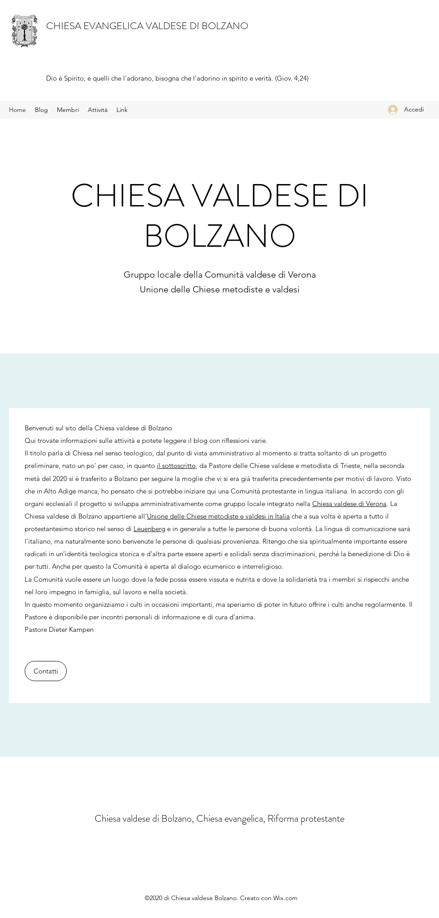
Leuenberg (149, 528)
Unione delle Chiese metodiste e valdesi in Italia (218, 516)
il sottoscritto (176, 465)
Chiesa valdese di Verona (349, 503)
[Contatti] (46, 671)
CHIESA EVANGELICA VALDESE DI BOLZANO (147, 26)
